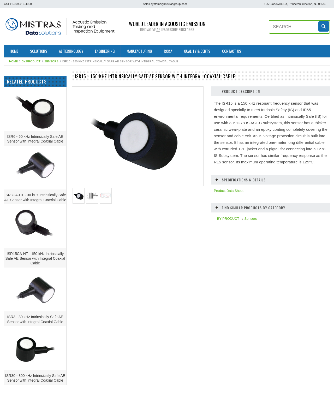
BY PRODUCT (31, 61)
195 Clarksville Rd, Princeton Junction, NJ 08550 (295, 3)
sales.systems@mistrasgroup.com (165, 3)
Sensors (51, 61)
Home (13, 61)
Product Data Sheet (228, 191)
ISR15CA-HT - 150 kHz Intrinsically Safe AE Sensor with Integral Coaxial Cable (35, 274)
